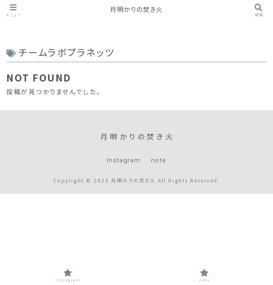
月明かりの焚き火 (136, 9)
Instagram (123, 160)
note (159, 160)
